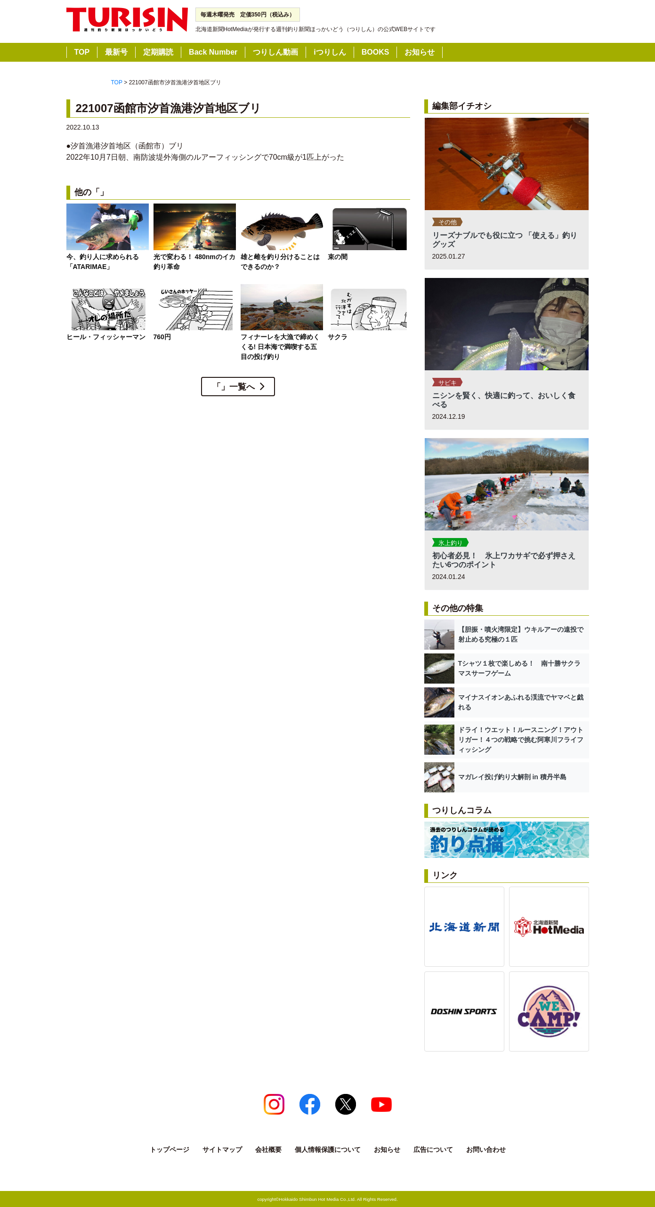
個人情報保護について (328, 1149)
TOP (82, 52)
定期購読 (158, 52)
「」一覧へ (233, 386)
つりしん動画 (275, 52)
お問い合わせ (486, 1149)
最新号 (116, 52)
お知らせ (419, 52)
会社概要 (268, 1149)
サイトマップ (222, 1149)
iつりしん (330, 52)
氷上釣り (450, 542)
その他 (447, 222)
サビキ (447, 382)
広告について (433, 1149)
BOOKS (375, 52)
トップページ (169, 1149)
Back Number (213, 52)
